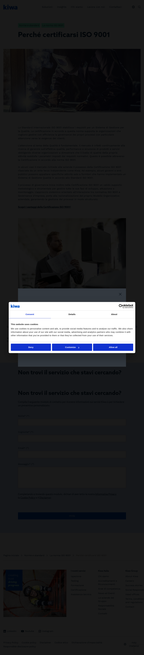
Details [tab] (72, 314)
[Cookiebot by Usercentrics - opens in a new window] (121, 306)
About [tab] (114, 314)
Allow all (113, 347)
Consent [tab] (30, 314)
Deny (30, 347)
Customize (72, 347)
